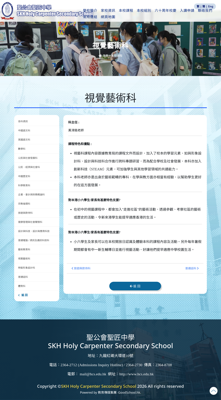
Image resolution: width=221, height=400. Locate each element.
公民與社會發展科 (27, 158)
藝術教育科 (24, 249)
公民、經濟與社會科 (29, 167)
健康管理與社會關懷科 (30, 222)
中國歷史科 (24, 176)
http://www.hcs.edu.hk (136, 374)
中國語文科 (24, 130)
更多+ (205, 14)
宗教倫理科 (24, 203)
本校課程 (128, 14)
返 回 (23, 295)
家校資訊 (110, 14)
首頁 (104, 55)
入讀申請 (189, 14)
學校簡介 (92, 14)
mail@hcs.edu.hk (93, 374)
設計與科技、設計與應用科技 (34, 231)
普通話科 (23, 276)
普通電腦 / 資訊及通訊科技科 (33, 240)
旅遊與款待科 (25, 212)
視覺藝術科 (24, 258)
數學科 (21, 148)
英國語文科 (24, 139)
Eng (210, 6)
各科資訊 (23, 121)
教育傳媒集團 (107, 392)
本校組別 (146, 14)
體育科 (21, 286)
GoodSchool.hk (129, 392)
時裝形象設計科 (26, 267)
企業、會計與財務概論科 (31, 194)
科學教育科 (24, 185)
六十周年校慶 (168, 14)
